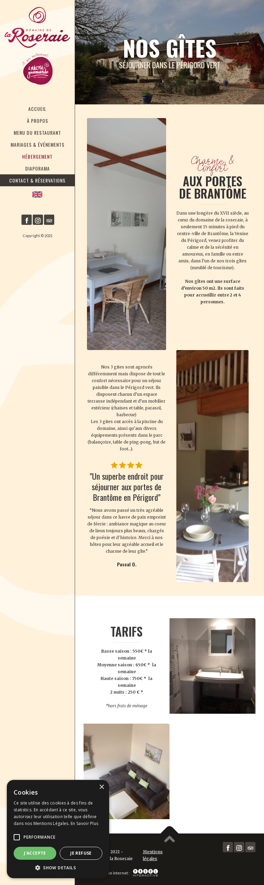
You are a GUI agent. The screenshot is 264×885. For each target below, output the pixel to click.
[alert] (58, 829)
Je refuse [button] (81, 853)
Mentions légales (153, 855)
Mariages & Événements (37, 144)
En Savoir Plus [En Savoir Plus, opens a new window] (84, 823)
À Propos (37, 120)
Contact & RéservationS (37, 180)
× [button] (101, 787)
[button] (17, 837)
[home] (37, 47)
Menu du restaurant (37, 132)
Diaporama (37, 168)
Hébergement (37, 156)
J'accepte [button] (35, 853)
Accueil (37, 108)
